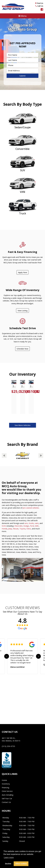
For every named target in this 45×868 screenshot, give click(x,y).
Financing (5, 787)
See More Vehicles (22, 425)
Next (40, 455)
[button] (22, 15)
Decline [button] (8, 864)
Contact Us (6, 802)
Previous (4, 455)
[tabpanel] (14, 397)
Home (4, 780)
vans (37, 523)
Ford (32, 526)
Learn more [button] (9, 857)
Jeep (10, 528)
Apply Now (22, 272)
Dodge (26, 526)
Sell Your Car (7, 798)
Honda (4, 528)
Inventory (6, 784)
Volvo (28, 528)
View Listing (22, 310)
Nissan (15, 528)
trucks (31, 523)
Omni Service (7, 791)
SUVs (4, 526)
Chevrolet (18, 526)
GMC (37, 526)
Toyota (22, 528)
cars (26, 523)
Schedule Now (22, 348)
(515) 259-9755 (8, 746)
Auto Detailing (7, 795)
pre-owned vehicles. (31, 508)
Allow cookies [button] (21, 864)
